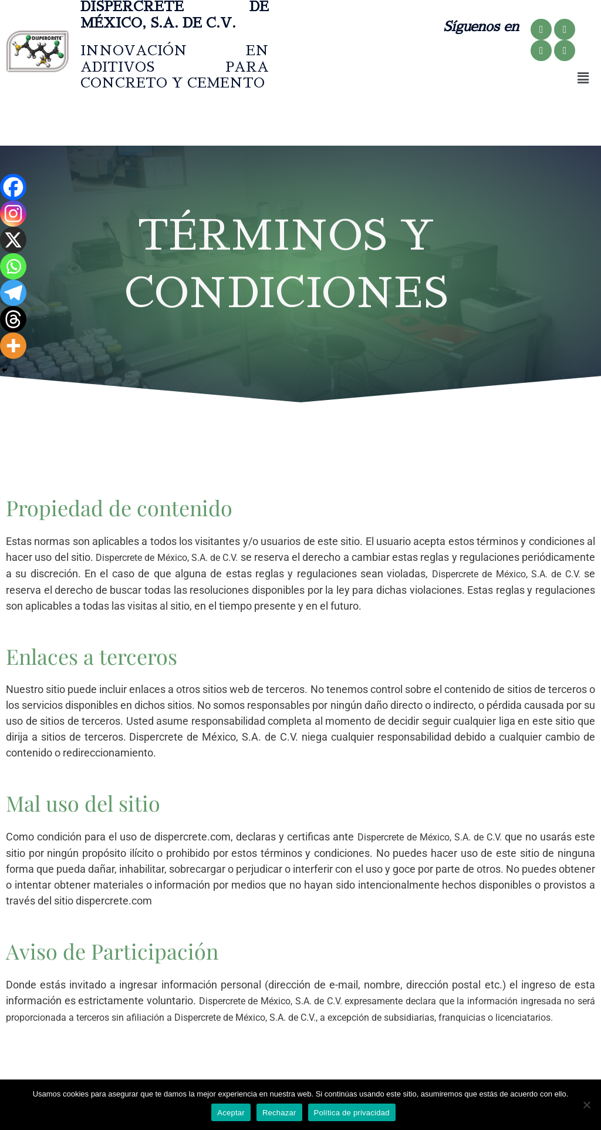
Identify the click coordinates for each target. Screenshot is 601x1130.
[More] (13, 345)
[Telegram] (13, 293)
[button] (583, 78)
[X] (13, 240)
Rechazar (279, 1112)
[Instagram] (13, 213)
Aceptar (231, 1112)
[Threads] (13, 319)
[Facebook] (13, 187)
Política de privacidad (352, 1112)
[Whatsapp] (13, 266)
